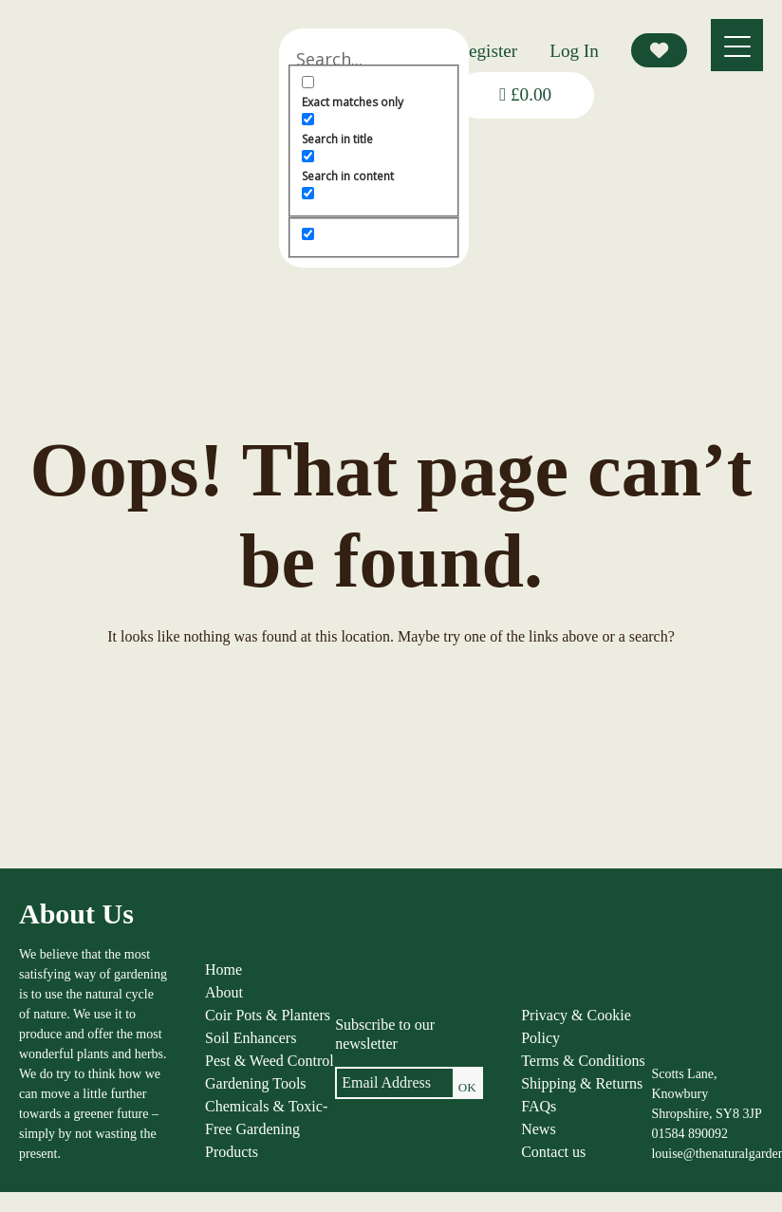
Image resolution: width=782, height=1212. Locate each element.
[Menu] (737, 45)
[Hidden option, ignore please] (308, 234)
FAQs (538, 1106)
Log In (574, 51)
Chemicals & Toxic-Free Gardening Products (266, 1129)
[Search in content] (308, 156)
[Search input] (374, 59)
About (224, 992)
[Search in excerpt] (308, 193)
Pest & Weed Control (269, 1061)
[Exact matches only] (308, 82)
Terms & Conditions (582, 1061)
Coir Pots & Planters (267, 1015)
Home (223, 969)
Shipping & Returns (581, 1083)
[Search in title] (308, 119)
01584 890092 (689, 1134)
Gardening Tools (256, 1083)
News (538, 1129)
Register (486, 51)
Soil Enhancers (250, 1038)
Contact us (553, 1152)
